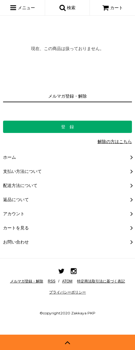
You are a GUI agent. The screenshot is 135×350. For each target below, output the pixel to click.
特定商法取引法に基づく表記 (101, 281)
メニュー (22, 7)
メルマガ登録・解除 (26, 281)
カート (112, 7)
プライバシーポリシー (67, 292)
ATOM (67, 281)
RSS (52, 281)
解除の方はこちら (115, 141)
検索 (67, 7)
